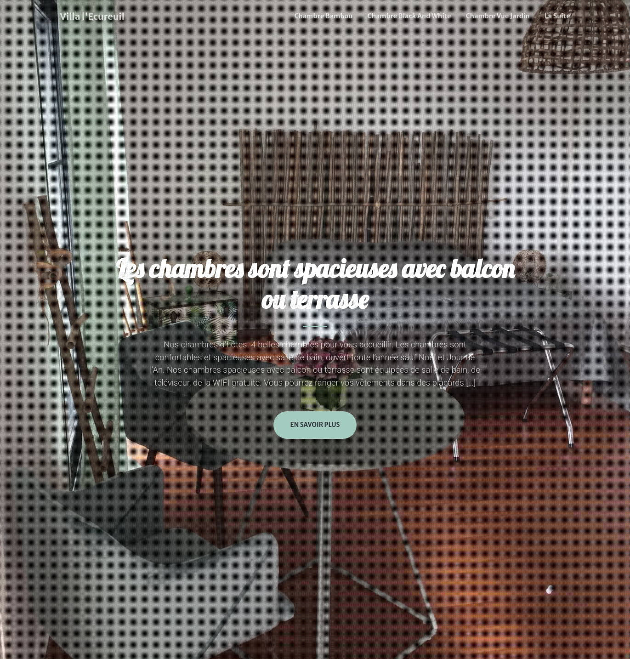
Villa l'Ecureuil (92, 16)
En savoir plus (315, 425)
